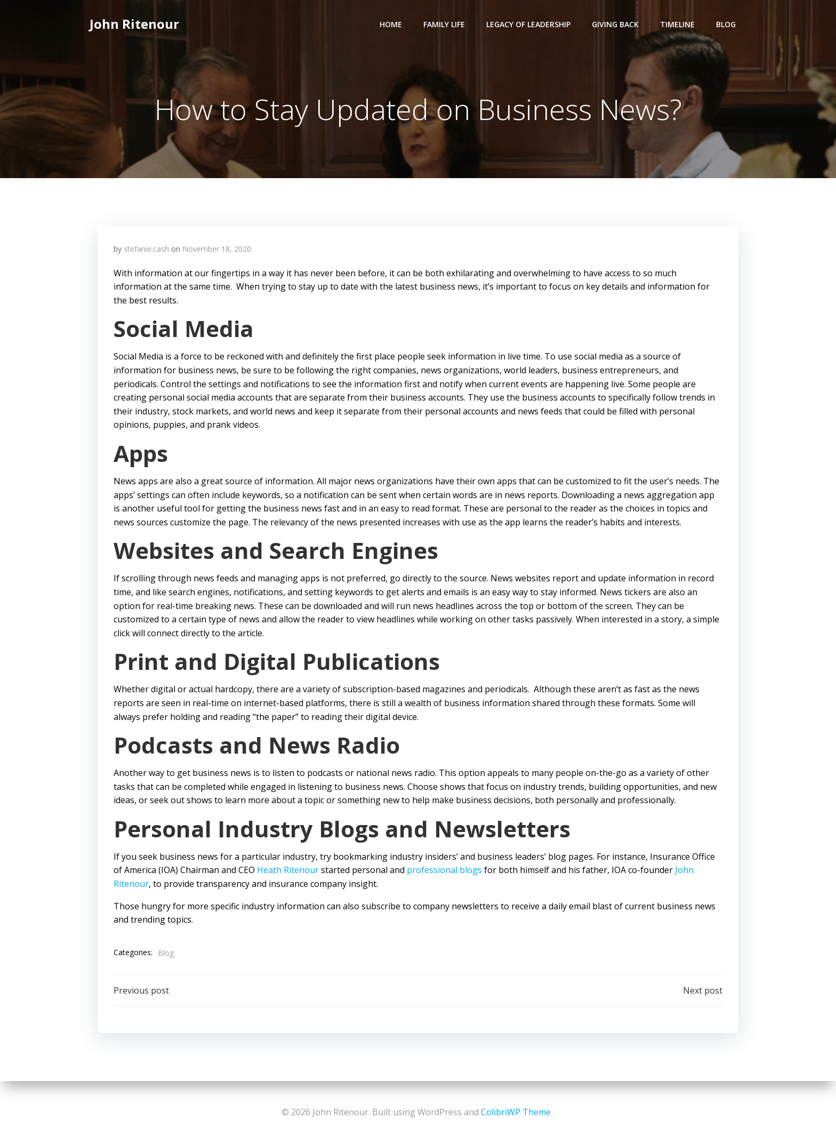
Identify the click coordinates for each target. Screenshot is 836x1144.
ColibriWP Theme (516, 1112)
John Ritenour (134, 24)
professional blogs (444, 870)
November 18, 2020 (216, 249)
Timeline (677, 24)
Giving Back (615, 24)
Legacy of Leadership (528, 24)
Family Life (444, 24)
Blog (726, 24)
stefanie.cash (146, 249)
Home (391, 24)
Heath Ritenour (288, 870)
